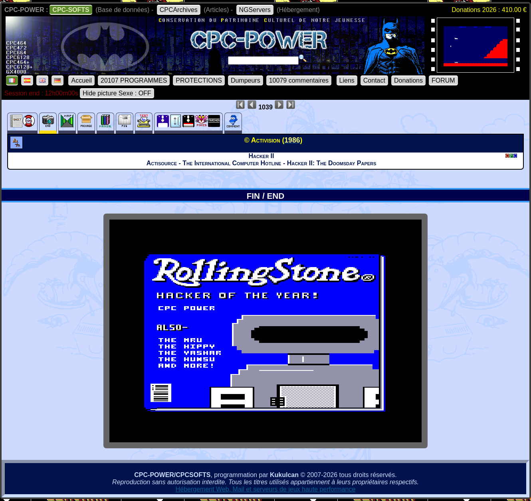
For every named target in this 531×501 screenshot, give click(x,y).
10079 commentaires (299, 80)
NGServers (255, 9)
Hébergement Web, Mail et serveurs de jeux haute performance (266, 489)
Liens (347, 80)
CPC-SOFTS (70, 9)
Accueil (81, 80)
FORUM (443, 80)
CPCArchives (179, 9)
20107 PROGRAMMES (134, 80)
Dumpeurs (245, 80)
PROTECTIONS (199, 80)
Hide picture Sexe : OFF (117, 93)
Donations (408, 80)
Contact (374, 80)
